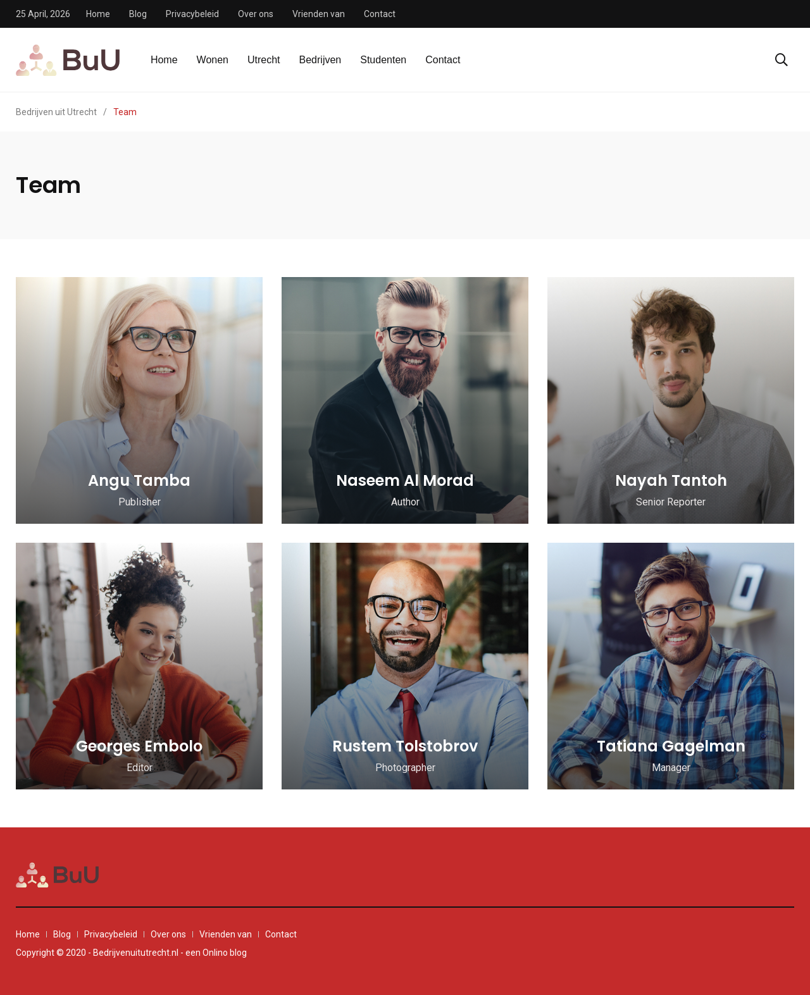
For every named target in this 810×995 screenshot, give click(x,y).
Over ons (255, 14)
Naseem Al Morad (405, 480)
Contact (380, 14)
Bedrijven (320, 59)
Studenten (383, 59)
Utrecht (263, 59)
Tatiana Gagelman (671, 746)
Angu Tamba (139, 480)
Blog (138, 14)
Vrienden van (318, 14)
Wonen (212, 59)
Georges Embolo (139, 746)
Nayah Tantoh (671, 480)
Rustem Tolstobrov (405, 746)
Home (98, 14)
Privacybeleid (192, 14)
